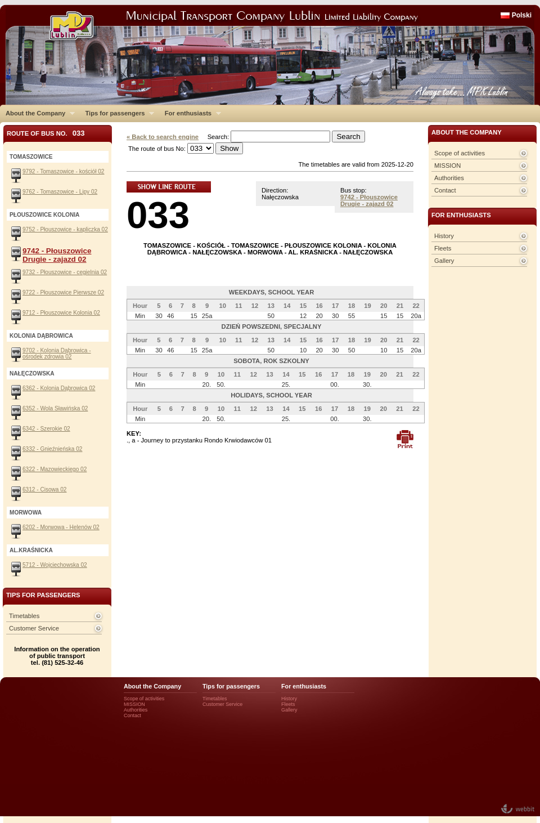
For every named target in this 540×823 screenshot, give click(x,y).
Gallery (444, 260)
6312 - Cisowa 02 (44, 489)
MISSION (447, 165)
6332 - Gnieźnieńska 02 (52, 449)
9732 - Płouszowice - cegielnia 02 (64, 272)
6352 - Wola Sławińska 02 (55, 408)
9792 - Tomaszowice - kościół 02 (63, 171)
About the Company (37, 113)
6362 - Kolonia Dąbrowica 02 (58, 388)
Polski (522, 15)
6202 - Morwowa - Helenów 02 (61, 527)
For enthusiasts (190, 113)
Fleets (442, 248)
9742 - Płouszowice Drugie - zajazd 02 (369, 200)
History (444, 235)
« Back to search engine (163, 136)
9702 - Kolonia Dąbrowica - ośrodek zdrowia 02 (56, 353)
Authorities (449, 178)
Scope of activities (459, 153)
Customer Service (34, 628)
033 (158, 215)
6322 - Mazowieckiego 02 (54, 469)
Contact (445, 190)
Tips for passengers (116, 113)
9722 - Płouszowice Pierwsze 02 (63, 292)
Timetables (24, 615)
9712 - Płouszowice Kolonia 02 (61, 313)
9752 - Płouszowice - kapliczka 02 (65, 229)
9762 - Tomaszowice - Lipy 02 (59, 192)
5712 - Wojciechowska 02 (54, 565)
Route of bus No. (46, 133)
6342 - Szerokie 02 (46, 429)
